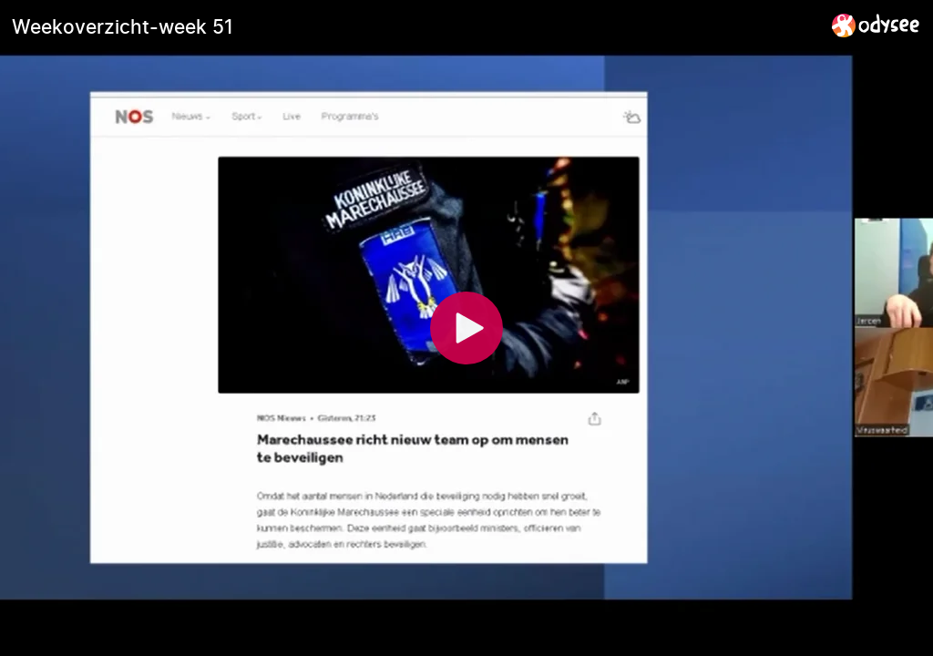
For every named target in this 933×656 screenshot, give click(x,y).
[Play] (466, 328)
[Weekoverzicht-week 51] (414, 26)
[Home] (876, 25)
